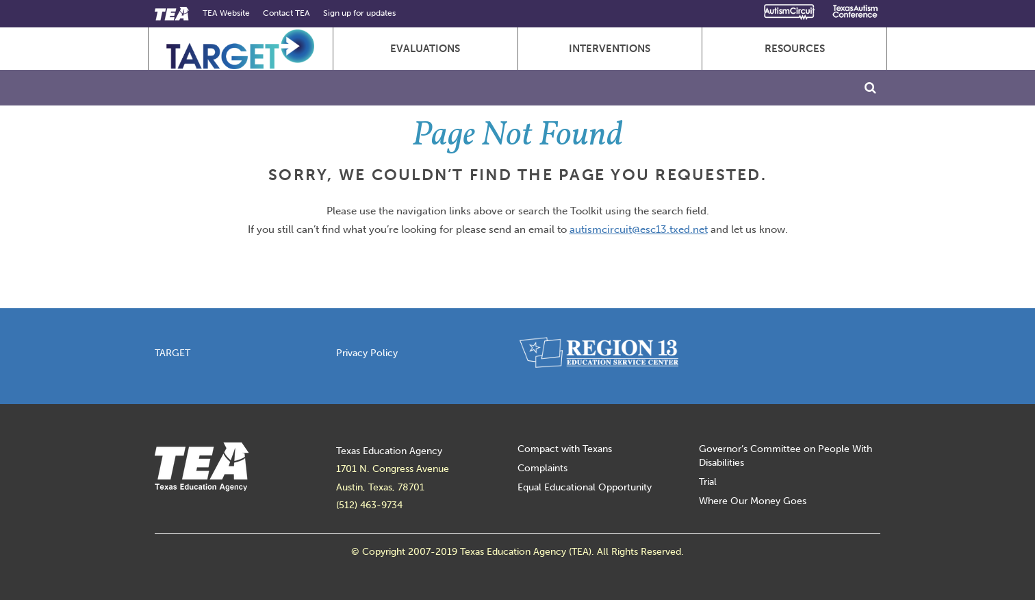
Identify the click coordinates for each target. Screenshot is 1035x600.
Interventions (609, 48)
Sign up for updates (359, 13)
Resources (795, 48)
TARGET (172, 353)
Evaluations (425, 48)
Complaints (542, 468)
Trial (708, 482)
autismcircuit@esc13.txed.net (639, 229)
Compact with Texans (565, 449)
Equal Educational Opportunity (585, 487)
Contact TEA (286, 13)
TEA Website (226, 13)
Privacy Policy (367, 353)
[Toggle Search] (870, 87)
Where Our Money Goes (752, 501)
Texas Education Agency (389, 451)
